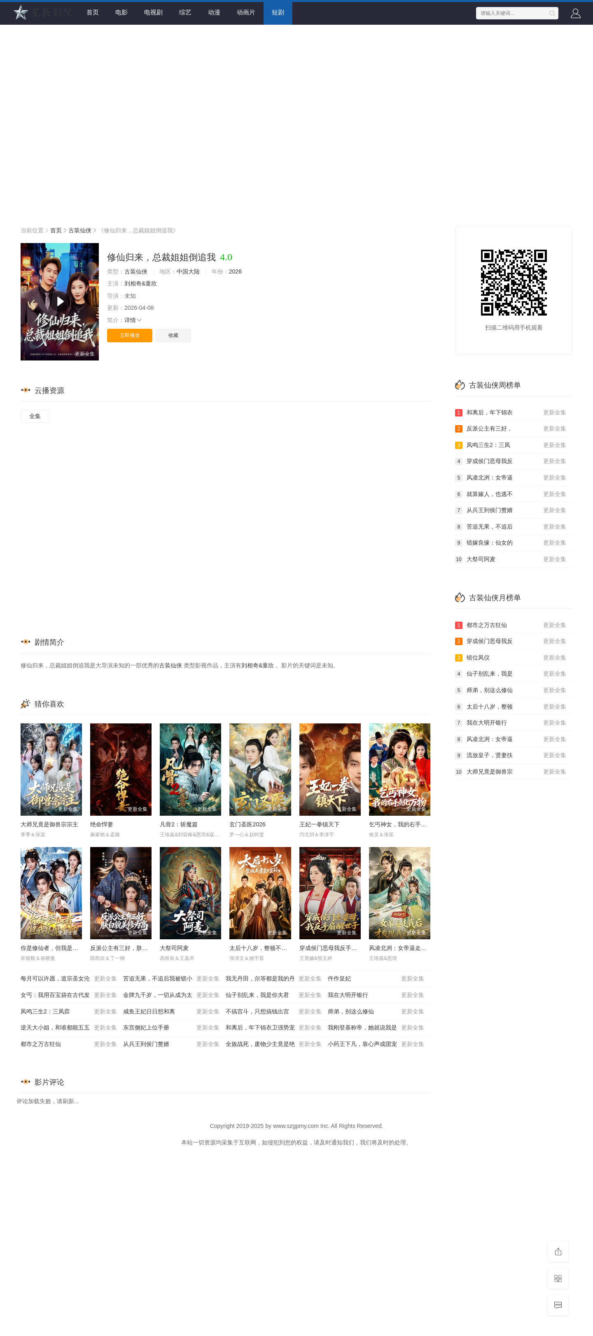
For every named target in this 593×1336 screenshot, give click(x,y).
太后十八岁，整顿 (510, 707)
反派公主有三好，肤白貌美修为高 (133, 948)
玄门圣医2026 (247, 824)
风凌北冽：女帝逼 (510, 478)
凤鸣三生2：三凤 (510, 445)
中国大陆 (188, 271)
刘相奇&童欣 (140, 283)
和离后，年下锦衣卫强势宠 (274, 1028)
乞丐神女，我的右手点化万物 (406, 824)
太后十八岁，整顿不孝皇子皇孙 (269, 948)
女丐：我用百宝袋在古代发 (69, 995)
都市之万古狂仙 (69, 1044)
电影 (121, 12)
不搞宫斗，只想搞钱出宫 (274, 1012)
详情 (133, 320)
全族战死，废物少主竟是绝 (274, 1044)
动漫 (214, 12)
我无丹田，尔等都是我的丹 (274, 979)
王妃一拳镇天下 (319, 824)
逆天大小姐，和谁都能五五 (69, 1028)
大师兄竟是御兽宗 (510, 772)
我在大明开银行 (376, 995)
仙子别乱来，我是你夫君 (274, 995)
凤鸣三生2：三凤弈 (69, 1012)
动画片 (246, 12)
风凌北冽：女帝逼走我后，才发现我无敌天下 (426, 948)
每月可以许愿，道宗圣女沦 (69, 979)
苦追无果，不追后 (510, 527)
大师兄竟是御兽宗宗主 (49, 824)
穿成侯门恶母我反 (510, 461)
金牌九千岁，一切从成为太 (171, 995)
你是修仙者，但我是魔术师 (55, 948)
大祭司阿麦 (174, 948)
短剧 (278, 12)
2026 (235, 271)
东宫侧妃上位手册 (171, 1028)
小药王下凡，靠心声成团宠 (376, 1044)
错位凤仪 (510, 658)
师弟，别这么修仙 (376, 1012)
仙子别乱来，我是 (510, 674)
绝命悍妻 (101, 824)
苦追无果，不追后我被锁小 (171, 979)
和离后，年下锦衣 (510, 413)
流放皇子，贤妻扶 (510, 755)
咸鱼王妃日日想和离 (171, 1012)
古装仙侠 (79, 230)
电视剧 (153, 12)
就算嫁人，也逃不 (510, 494)
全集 (35, 416)
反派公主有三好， (510, 429)
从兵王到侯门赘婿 (171, 1044)
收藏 (173, 335)
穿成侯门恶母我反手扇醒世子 (336, 948)
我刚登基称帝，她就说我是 (376, 1028)
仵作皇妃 (376, 979)
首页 (92, 12)
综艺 (185, 12)
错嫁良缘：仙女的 (510, 543)
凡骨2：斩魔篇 (179, 824)
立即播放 (130, 335)
